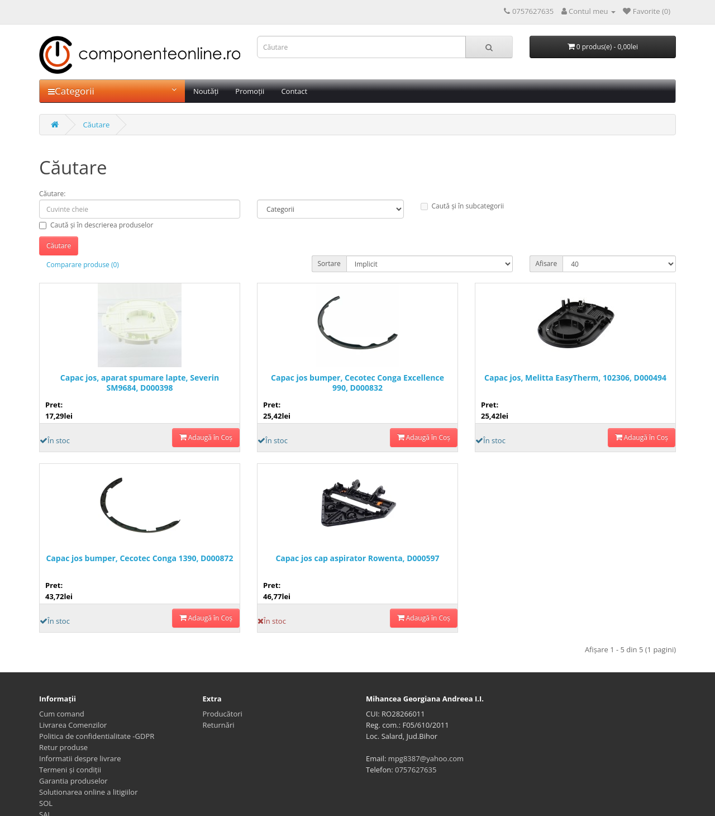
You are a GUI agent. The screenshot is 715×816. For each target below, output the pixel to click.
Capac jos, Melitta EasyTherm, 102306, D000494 (575, 378)
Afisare (546, 263)
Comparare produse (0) (82, 264)
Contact (294, 91)
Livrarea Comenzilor (73, 725)
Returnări (219, 725)
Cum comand (61, 714)
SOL (46, 803)
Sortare (329, 263)
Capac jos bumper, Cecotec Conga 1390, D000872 (139, 558)
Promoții (249, 91)
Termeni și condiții (70, 770)
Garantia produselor (73, 781)
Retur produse (63, 747)
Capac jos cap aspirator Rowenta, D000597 (357, 558)
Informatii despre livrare (80, 758)
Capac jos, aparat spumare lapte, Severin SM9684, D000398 (139, 383)
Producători (222, 714)
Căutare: (52, 193)
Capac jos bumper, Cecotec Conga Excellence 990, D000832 (357, 383)
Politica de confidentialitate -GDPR (96, 736)
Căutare (96, 125)
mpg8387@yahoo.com (426, 758)
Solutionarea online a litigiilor (88, 792)
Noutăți (205, 91)
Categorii (112, 90)
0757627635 (415, 770)
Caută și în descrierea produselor (96, 225)
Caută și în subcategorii (462, 206)
